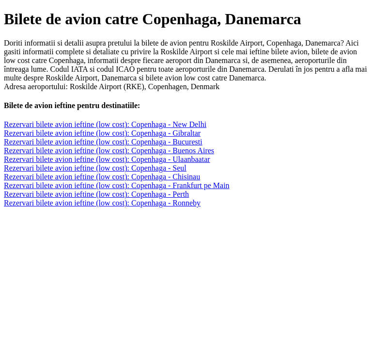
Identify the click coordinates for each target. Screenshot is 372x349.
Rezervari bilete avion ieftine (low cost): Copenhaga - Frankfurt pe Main (117, 185)
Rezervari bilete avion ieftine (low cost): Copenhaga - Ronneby (102, 203)
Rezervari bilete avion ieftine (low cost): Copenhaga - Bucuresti (103, 142)
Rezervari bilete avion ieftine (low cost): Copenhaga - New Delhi (105, 124)
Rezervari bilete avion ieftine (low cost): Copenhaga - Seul (95, 168)
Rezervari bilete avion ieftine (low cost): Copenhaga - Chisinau (102, 177)
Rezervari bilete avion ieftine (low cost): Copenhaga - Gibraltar (102, 133)
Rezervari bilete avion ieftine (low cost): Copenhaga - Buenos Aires (109, 150)
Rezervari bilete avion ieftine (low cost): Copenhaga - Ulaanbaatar (107, 159)
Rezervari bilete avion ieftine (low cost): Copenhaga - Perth (96, 194)
